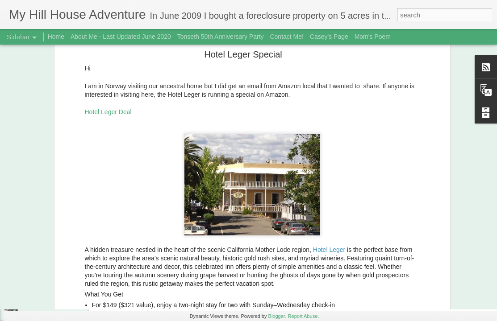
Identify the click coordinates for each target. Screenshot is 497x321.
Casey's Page (329, 36)
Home (56, 36)
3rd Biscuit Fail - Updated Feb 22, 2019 (68, 295)
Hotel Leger (329, 174)
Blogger (276, 316)
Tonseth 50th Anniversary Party (220, 36)
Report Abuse (303, 316)
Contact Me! (286, 36)
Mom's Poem (373, 36)
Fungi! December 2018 (49, 275)
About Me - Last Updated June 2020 (121, 36)
